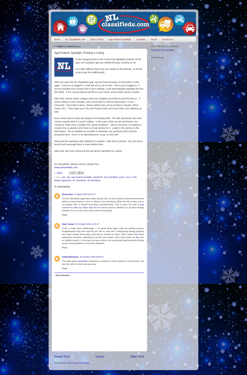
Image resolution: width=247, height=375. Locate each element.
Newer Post (62, 356)
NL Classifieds (79, 180)
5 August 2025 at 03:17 (85, 194)
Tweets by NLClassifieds (162, 50)
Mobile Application (63, 180)
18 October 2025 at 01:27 (87, 224)
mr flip (136, 237)
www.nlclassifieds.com (66, 167)
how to (129, 177)
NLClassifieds (94, 180)
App (68, 177)
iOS (135, 177)
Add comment (62, 275)
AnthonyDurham (70, 257)
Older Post (137, 356)
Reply (64, 215)
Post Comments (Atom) (78, 363)
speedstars (83, 261)
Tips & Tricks (97, 39)
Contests (141, 39)
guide (121, 177)
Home (57, 39)
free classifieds (111, 177)
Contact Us (167, 39)
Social (153, 39)
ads (63, 177)
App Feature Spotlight (120, 39)
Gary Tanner (68, 224)
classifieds (98, 177)
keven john (67, 194)
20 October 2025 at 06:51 (92, 257)
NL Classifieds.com (75, 39)
